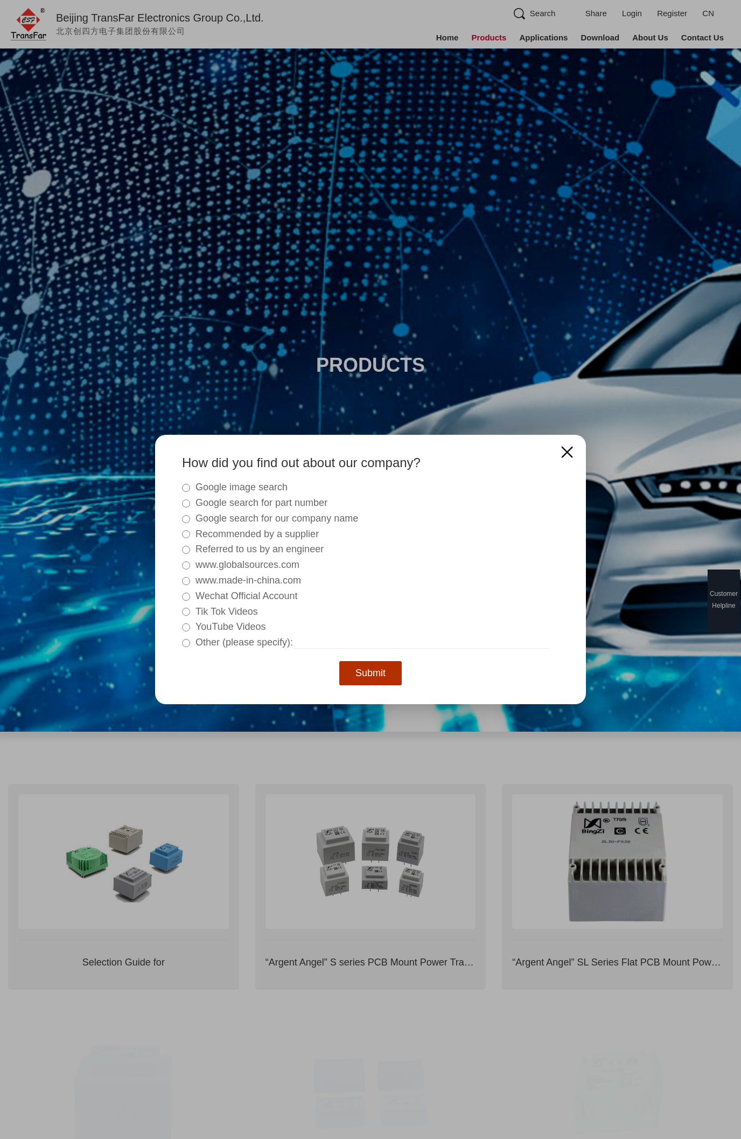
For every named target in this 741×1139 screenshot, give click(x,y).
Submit (370, 673)
